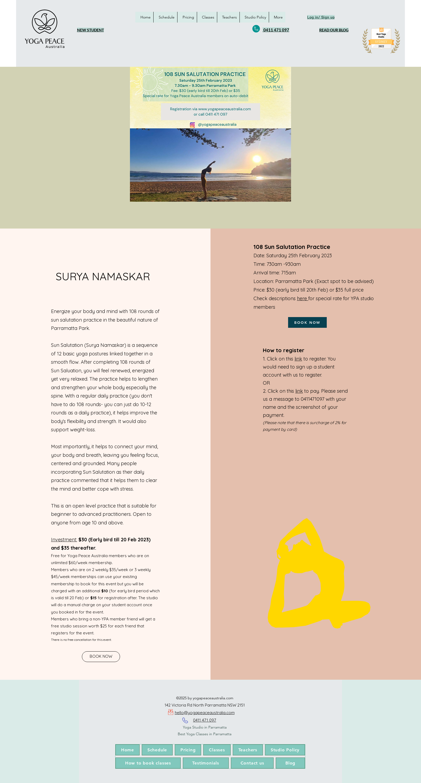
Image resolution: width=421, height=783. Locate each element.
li (296, 391)
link (298, 359)
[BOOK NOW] (101, 656)
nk (300, 391)
